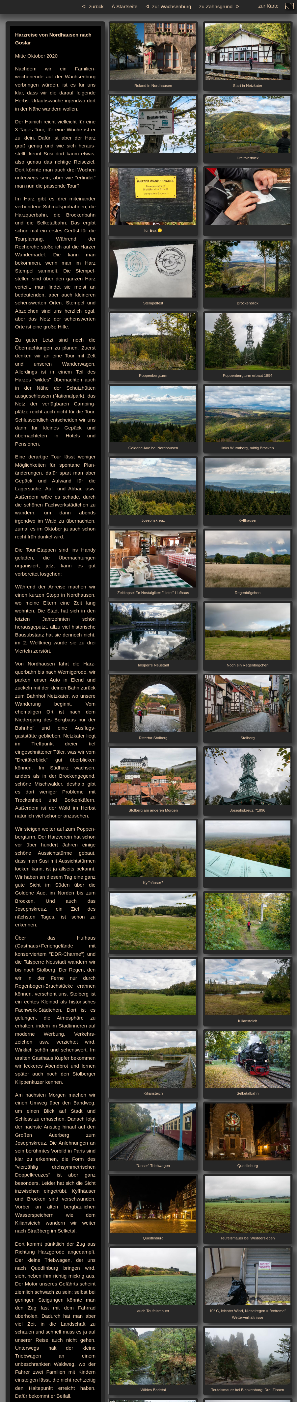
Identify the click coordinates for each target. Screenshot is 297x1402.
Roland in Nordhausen (153, 55)
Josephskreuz (153, 490)
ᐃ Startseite (124, 6)
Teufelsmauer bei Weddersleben (247, 1208)
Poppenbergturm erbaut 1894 (247, 345)
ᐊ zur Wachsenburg (168, 6)
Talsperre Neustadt (153, 635)
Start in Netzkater (247, 55)
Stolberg (247, 707)
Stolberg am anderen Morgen (153, 780)
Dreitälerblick (247, 128)
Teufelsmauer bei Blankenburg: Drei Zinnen (247, 1360)
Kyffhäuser (247, 490)
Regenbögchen (247, 563)
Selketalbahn (247, 1063)
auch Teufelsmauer (153, 1280)
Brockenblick (247, 273)
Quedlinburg (247, 1135)
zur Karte (268, 8)
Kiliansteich (247, 991)
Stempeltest (153, 273)
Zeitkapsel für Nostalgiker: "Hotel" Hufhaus (153, 563)
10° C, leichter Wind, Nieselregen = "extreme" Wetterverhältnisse (247, 1283)
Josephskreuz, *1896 (247, 780)
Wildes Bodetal (153, 1360)
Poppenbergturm (153, 345)
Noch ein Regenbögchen (247, 635)
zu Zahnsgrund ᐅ (219, 6)
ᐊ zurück (92, 6)
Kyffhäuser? (153, 852)
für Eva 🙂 (153, 200)
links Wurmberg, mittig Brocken (247, 418)
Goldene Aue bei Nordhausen (153, 418)
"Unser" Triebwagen (153, 1135)
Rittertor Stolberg (153, 707)
